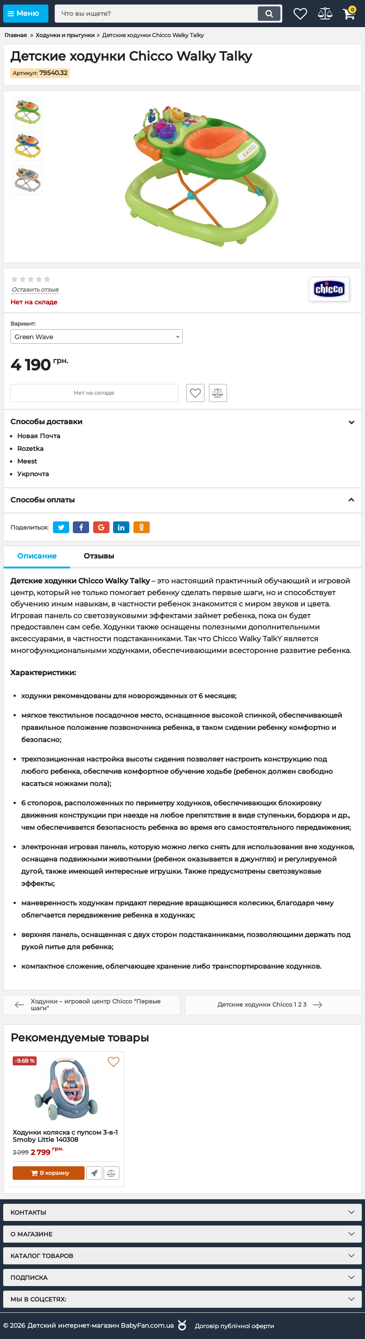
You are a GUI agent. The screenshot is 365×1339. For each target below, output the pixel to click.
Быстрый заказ (93, 1173)
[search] (158, 14)
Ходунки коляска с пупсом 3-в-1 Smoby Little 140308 (65, 1136)
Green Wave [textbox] (33, 337)
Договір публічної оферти (238, 1325)
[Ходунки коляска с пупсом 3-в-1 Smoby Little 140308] (66, 1090)
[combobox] (96, 337)
